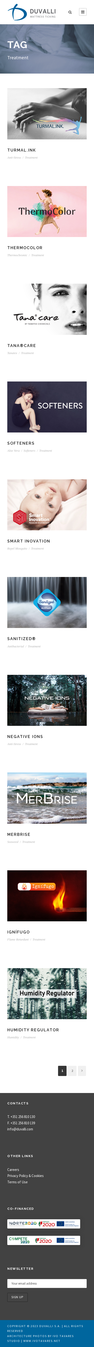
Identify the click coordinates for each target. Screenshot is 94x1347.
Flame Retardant (18, 939)
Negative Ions (25, 736)
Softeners (21, 443)
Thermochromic (17, 255)
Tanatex (12, 353)
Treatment (31, 157)
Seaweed (12, 842)
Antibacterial (15, 646)
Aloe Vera (13, 450)
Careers (13, 1169)
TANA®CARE (21, 345)
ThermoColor (25, 248)
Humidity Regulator (33, 1030)
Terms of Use (17, 1182)
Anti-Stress (14, 157)
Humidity (13, 1037)
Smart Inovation (28, 541)
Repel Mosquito (17, 548)
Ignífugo (18, 932)
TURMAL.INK (21, 150)
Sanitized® (21, 638)
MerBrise (19, 834)
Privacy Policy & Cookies (25, 1175)
